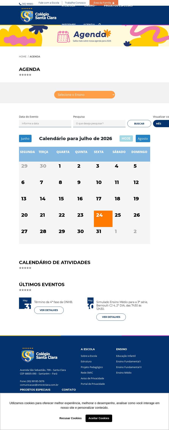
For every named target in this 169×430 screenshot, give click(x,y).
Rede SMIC (87, 372)
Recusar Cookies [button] (71, 418)
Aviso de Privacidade (92, 378)
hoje (126, 138)
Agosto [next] (143, 138)
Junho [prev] (25, 138)
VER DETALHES (49, 310)
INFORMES (69, 24)
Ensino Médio (124, 372)
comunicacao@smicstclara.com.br (39, 384)
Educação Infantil (126, 356)
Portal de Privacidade (93, 384)
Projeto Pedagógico (92, 367)
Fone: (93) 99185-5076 (32, 381)
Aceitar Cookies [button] (99, 418)
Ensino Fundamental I (128, 361)
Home (22, 56)
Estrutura (86, 361)
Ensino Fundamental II (129, 367)
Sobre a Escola (89, 356)
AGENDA (89, 24)
